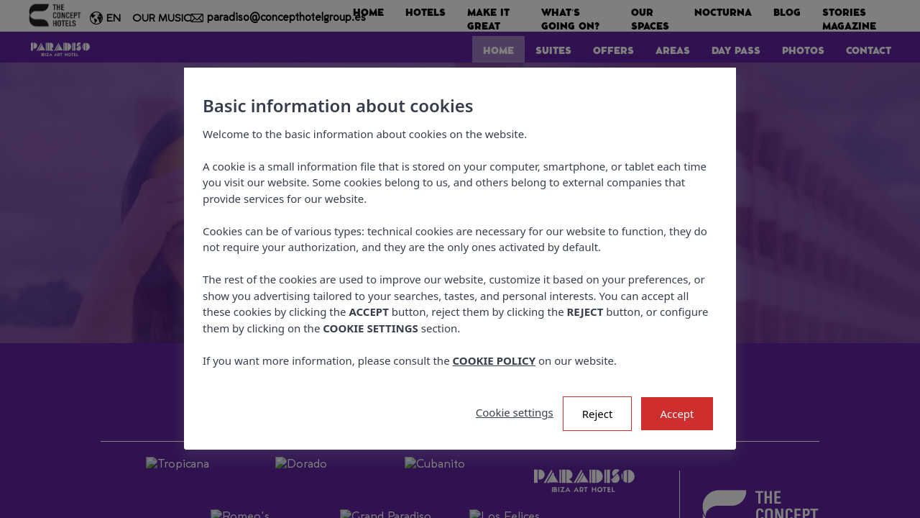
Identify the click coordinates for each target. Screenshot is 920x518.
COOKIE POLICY (494, 360)
